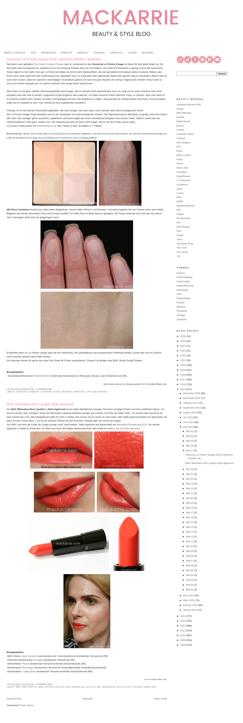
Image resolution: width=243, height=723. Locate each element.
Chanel (180, 129)
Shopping (182, 310)
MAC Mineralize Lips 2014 (81, 687)
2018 (183, 374)
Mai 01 (190, 589)
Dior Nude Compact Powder (49, 64)
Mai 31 (190, 431)
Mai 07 (190, 560)
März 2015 (189, 600)
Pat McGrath (183, 218)
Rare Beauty (183, 226)
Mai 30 (190, 436)
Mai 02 (190, 584)
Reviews (67, 392)
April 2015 (189, 595)
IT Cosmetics (184, 180)
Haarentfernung (185, 285)
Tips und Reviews (96, 392)
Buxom (180, 125)
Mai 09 (190, 551)
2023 (183, 350)
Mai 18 (190, 507)
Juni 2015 (188, 422)
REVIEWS (147, 52)
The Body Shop (185, 243)
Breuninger (27, 667)
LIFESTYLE (116, 52)
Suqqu (180, 235)
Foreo (180, 163)
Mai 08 (190, 555)
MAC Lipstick (29, 687)
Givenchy (21, 392)
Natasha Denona (186, 205)
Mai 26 (190, 469)
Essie (179, 150)
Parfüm (180, 302)
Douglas (38, 660)
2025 (183, 341)
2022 (183, 355)
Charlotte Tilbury (185, 134)
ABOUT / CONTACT (14, 52)
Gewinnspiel (183, 281)
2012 (183, 625)
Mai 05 (190, 570)
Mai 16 (190, 517)
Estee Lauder (184, 155)
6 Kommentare (44, 684)
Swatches (79, 392)
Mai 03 (190, 580)
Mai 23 (190, 483)
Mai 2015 (188, 427)
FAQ (33, 52)
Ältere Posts (160, 698)
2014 (183, 616)
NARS (180, 201)
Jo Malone (182, 184)
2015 (183, 389)
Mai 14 (190, 527)
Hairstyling (182, 290)
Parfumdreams (45, 125)
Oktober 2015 (190, 403)
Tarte (179, 239)
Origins (180, 214)
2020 (183, 365)
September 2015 (192, 407)
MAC (18, 687)
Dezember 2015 (192, 393)
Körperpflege (183, 298)
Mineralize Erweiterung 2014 (132, 424)
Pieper (25, 663)
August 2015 (190, 412)
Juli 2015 (188, 417)
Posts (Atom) (26, 705)
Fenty (180, 159)
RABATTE (66, 52)
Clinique (181, 138)
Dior (179, 146)
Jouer (180, 188)
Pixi (178, 222)
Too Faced (182, 252)
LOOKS (132, 52)
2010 (183, 635)
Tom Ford (182, 247)
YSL (179, 256)
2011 (183, 630)
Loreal (180, 193)
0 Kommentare (44, 389)
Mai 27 (190, 450)
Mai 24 (190, 478)
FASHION (99, 52)
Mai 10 (190, 546)
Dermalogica (183, 142)
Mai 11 (190, 541)
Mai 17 (190, 512)
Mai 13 (190, 531)
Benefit (180, 117)
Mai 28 (190, 445)
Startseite (88, 698)
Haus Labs (182, 167)
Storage (181, 315)
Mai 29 (190, 440)
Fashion (181, 273)
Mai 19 (190, 503)
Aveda (180, 108)
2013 (183, 620)
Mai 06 (190, 565)
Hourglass (182, 172)
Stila (179, 230)
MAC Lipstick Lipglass (52, 687)
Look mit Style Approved (127, 428)
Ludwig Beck (29, 671)
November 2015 (192, 398)
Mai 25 (190, 474)
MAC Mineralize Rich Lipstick (114, 687)
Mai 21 (190, 493)
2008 (183, 645)
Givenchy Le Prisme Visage (45, 392)
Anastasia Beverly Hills (189, 104)
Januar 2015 (190, 610)
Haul (179, 294)
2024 (183, 345)
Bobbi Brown (183, 121)
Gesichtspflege (184, 277)
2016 (183, 384)
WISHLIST (83, 52)
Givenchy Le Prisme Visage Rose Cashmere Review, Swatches (54, 59)
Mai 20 (190, 498)
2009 (183, 640)
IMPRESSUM (48, 52)
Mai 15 (190, 522)
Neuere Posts (14, 698)
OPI (179, 210)
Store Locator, (29, 656)
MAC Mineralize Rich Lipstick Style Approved (40, 404)
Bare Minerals (184, 112)
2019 (183, 370)
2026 (183, 336)
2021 (183, 360)
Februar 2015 (190, 605)
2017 (183, 379)
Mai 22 (190, 488)
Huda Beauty (183, 176)
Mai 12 (190, 536)
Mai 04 (190, 575)
